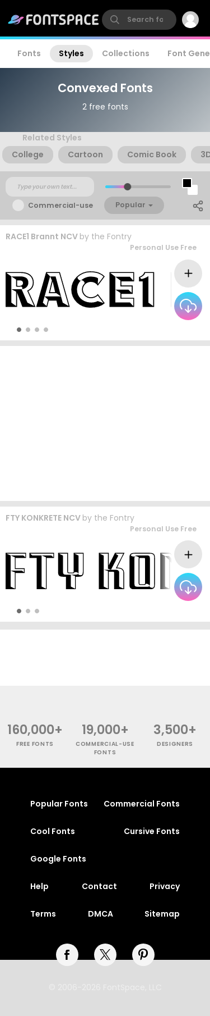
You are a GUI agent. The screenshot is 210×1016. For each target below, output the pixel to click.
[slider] (126, 186)
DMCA (100, 913)
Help (39, 886)
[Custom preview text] (50, 187)
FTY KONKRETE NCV (43, 517)
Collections (126, 53)
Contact (99, 886)
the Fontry (111, 236)
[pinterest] (143, 955)
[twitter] (105, 955)
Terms (43, 913)
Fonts (29, 53)
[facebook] (67, 955)
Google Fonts (58, 858)
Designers (175, 744)
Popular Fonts (59, 803)
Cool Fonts (52, 831)
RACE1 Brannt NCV (42, 236)
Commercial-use (60, 205)
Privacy (165, 886)
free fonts (35, 744)
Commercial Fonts (142, 803)
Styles (71, 53)
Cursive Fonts (152, 831)
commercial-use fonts (105, 748)
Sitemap (162, 913)
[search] (139, 20)
